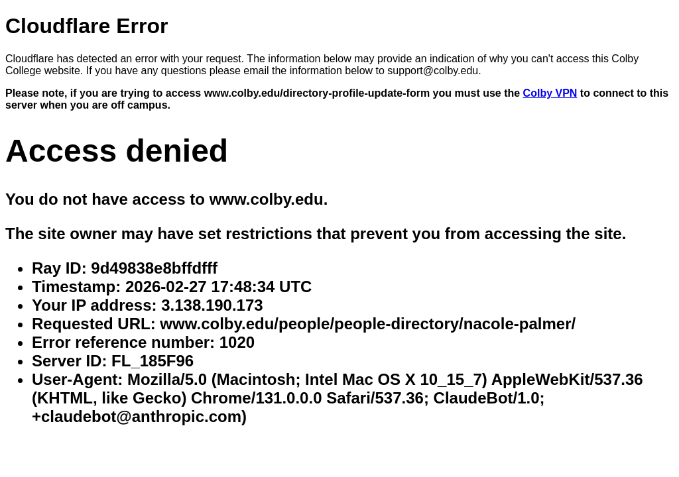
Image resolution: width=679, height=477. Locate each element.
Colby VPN (550, 93)
